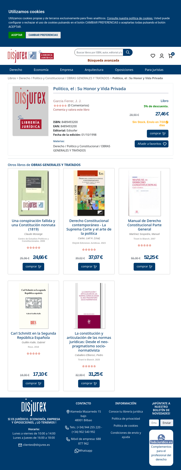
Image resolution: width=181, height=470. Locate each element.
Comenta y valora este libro (71, 110)
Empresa (66, 70)
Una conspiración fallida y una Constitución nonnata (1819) (33, 225)
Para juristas (154, 70)
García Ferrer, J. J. (67, 101)
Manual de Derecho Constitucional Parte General (144, 225)
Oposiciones (124, 70)
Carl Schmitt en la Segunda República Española (33, 335)
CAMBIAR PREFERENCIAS (43, 35)
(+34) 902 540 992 (83, 432)
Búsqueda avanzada (103, 60)
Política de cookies (126, 426)
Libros (12, 78)
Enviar (167, 423)
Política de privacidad (126, 419)
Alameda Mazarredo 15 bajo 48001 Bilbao (83, 416)
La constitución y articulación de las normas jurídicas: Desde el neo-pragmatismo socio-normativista (89, 341)
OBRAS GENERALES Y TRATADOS (55, 165)
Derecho (16, 70)
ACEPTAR (16, 35)
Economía (41, 70)
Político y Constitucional (48, 78)
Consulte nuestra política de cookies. (130, 18)
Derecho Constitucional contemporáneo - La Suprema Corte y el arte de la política (89, 227)
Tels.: (71, 427)
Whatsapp (83, 451)
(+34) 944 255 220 (88, 427)
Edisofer (72, 130)
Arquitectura (94, 70)
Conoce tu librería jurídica (126, 411)
